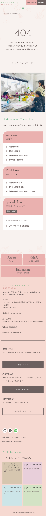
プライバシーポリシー (19, 437)
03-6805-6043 (11, 327)
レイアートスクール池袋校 (31, 491)
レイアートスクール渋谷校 (31, 469)
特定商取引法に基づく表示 (12, 441)
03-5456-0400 (11, 308)
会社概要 (5, 437)
